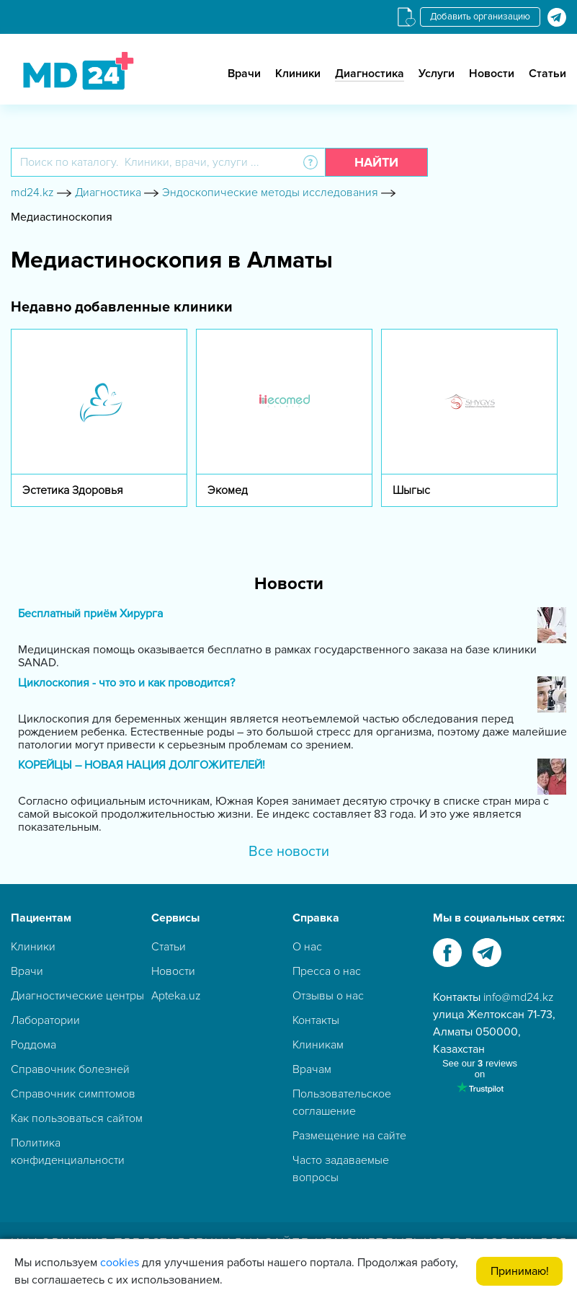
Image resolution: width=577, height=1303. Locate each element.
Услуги (437, 73)
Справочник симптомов (73, 1094)
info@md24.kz (518, 997)
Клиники (298, 73)
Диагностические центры (77, 996)
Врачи (244, 73)
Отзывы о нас (328, 996)
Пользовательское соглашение (341, 1102)
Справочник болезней (70, 1069)
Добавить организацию (480, 16)
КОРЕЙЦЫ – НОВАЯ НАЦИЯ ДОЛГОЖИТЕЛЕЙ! (141, 765)
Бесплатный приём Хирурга (90, 614)
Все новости (289, 851)
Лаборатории (45, 1020)
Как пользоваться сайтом (77, 1118)
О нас (307, 947)
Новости (491, 73)
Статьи (547, 73)
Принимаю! (520, 1271)
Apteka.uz (176, 996)
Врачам (311, 1069)
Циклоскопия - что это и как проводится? (126, 683)
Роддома (33, 1045)
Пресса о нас (326, 971)
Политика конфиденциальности (68, 1151)
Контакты (315, 1020)
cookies (119, 1262)
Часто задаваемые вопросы (340, 1169)
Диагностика (369, 73)
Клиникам (318, 1045)
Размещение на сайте (349, 1135)
